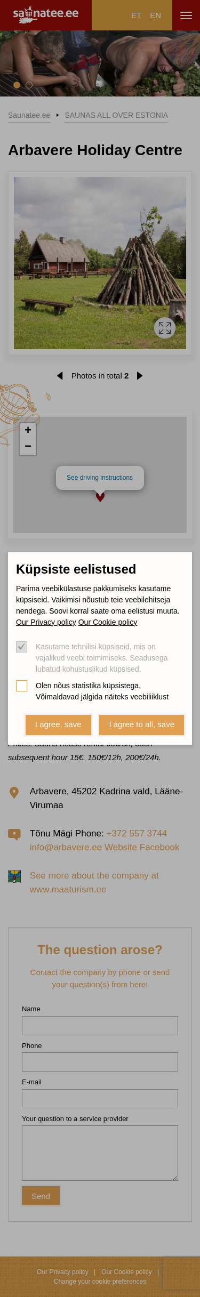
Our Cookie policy (108, 622)
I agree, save (58, 724)
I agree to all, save (141, 724)
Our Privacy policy (46, 622)
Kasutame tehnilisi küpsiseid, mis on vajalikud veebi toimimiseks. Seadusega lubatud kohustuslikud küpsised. (101, 657)
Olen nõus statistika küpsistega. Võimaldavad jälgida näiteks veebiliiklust (102, 691)
